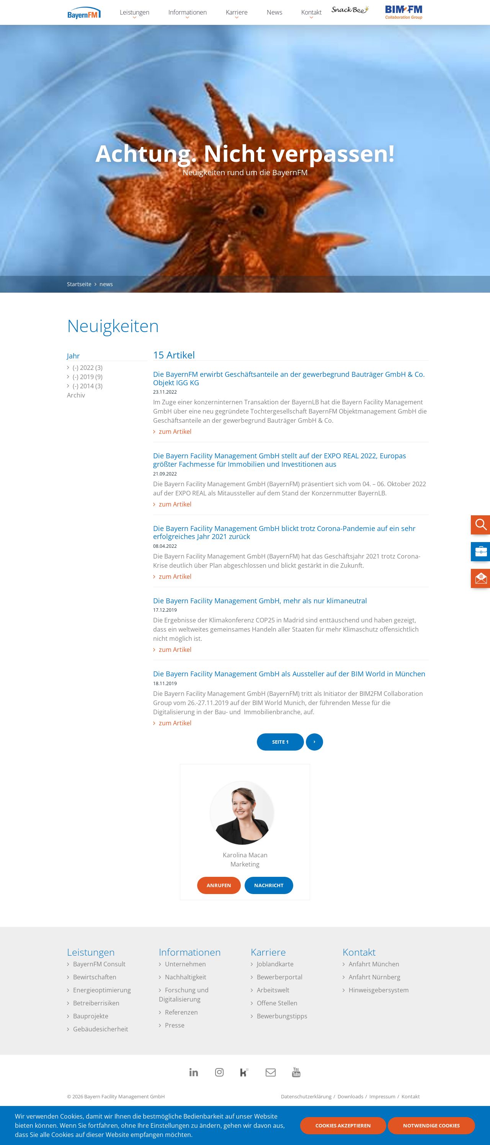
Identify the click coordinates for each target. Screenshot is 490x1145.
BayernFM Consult (99, 964)
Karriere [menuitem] (233, 13)
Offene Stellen (277, 1003)
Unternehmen (185, 964)
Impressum (382, 1096)
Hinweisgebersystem (379, 990)
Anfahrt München (374, 964)
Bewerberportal (279, 977)
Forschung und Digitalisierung (184, 994)
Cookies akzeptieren (343, 1125)
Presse (175, 1025)
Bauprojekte (90, 1016)
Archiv (76, 395)
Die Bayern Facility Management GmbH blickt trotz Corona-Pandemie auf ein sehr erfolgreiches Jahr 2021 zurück (284, 532)
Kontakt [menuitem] (308, 13)
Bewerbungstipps (282, 1016)
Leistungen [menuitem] (130, 13)
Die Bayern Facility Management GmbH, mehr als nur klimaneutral (260, 600)
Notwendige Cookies (431, 1125)
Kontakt (411, 1096)
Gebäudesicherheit (100, 1029)
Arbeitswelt (273, 990)
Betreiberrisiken (96, 1003)
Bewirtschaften (94, 977)
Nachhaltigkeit (185, 977)
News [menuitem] (274, 12)
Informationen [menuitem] (184, 13)
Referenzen (181, 1012)
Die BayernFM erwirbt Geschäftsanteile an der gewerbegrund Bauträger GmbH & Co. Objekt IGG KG (289, 378)
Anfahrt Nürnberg (374, 977)
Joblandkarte (275, 964)
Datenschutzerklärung (306, 1096)
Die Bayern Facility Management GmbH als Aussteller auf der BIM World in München (289, 673)
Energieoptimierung (102, 990)
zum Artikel (175, 431)
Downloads (350, 1096)
